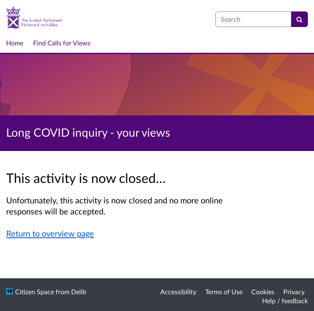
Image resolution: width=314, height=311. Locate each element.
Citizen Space (34, 291)
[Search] (299, 19)
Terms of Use (223, 291)
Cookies (262, 291)
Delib (78, 291)
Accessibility (178, 291)
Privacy (294, 291)
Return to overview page (50, 233)
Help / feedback (285, 300)
